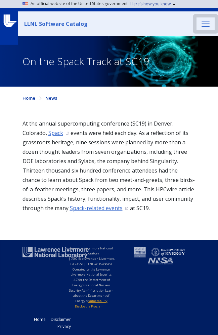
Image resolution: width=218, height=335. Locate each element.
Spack (55, 133)
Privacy (64, 326)
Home (29, 98)
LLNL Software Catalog (56, 24)
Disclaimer (61, 319)
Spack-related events (96, 208)
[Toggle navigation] (205, 24)
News (51, 98)
